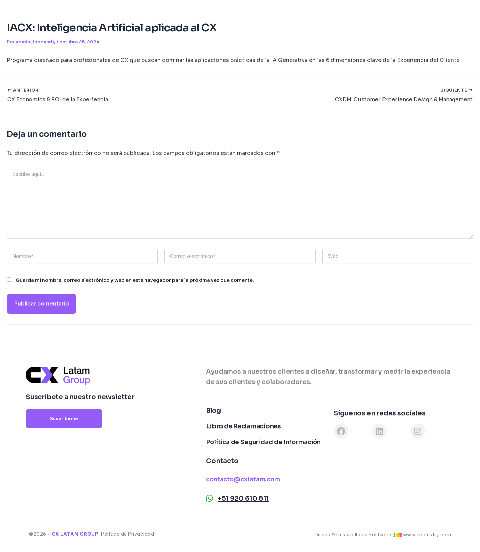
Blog (352, 15)
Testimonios (318, 15)
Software (244, 15)
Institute (209, 15)
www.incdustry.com (427, 535)
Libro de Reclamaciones (243, 426)
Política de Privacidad (127, 534)
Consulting (172, 15)
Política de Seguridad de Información (263, 442)
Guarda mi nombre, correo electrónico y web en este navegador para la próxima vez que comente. (135, 281)
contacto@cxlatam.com (243, 479)
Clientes (279, 15)
